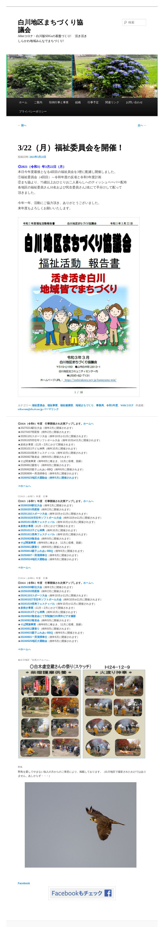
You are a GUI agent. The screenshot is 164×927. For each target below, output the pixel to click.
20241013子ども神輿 (32, 612)
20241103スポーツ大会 (33, 595)
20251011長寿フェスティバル (37, 522)
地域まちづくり (85, 405)
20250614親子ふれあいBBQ (36, 551)
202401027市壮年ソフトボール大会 (41, 599)
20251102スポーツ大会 (33, 513)
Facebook (24, 883)
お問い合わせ (134, 102)
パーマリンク (51, 409)
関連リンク (112, 102)
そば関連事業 (28, 542)
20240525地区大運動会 (33, 641)
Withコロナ (127, 405)
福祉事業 (52, 405)
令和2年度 (112, 405)
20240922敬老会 (30, 620)
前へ (22, 125)
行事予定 (93, 102)
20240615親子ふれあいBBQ (36, 632)
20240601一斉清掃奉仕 (33, 637)
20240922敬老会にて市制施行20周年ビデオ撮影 (48, 616)
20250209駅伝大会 (31, 587)
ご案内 (38, 102)
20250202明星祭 (30, 591)
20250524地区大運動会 (33, 559)
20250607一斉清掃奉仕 (33, 555)
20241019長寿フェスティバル (37, 603)
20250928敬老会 (30, 538)
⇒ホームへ (24, 486)
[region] (82, 711)
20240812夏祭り (30, 628)
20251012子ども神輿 (32, 530)
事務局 (100, 405)
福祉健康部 (66, 405)
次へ (142, 125)
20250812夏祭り (30, 546)
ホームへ (88, 423)
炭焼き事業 (26, 526)
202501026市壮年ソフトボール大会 (41, 517)
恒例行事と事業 (59, 102)
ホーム (23, 102)
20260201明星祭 (30, 509)
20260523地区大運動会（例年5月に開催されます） (49, 477)
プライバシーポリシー (33, 111)
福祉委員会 (38, 405)
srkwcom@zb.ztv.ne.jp (30, 409)
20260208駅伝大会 (31, 505)
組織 (78, 102)
